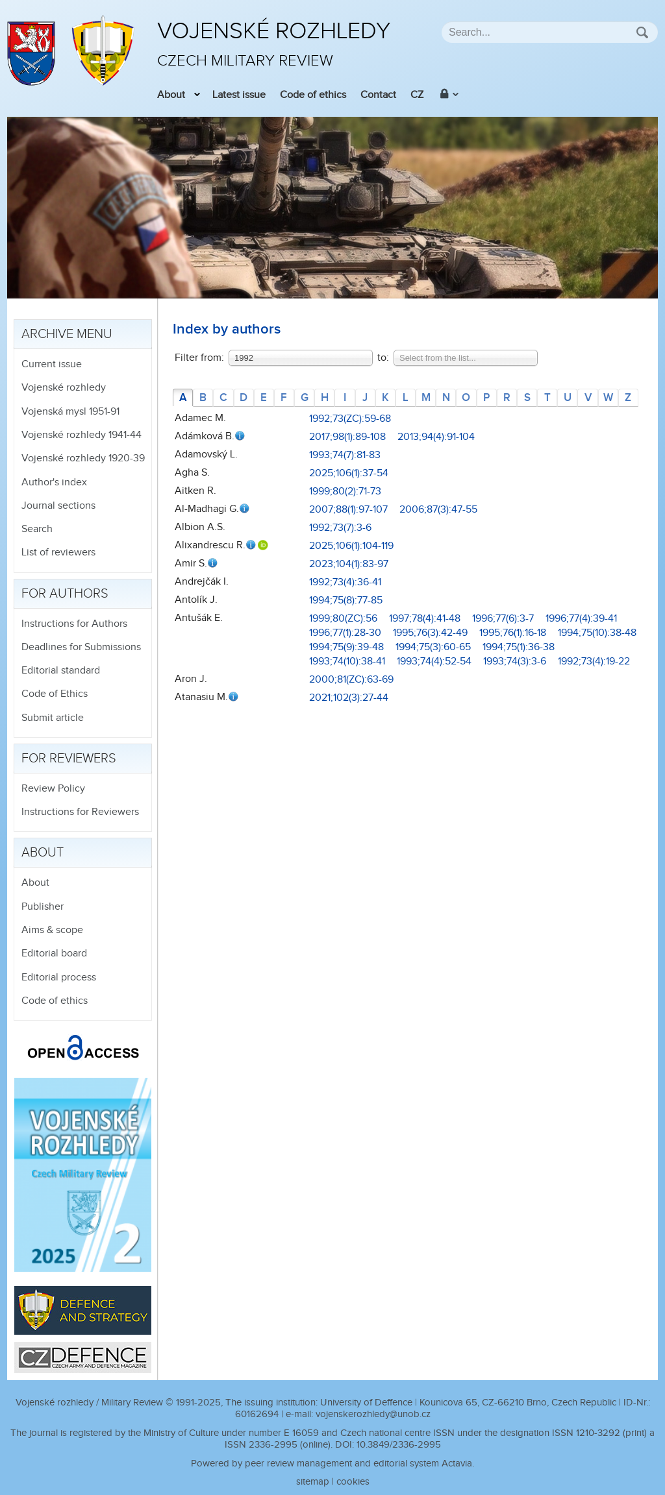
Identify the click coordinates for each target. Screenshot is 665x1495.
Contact (378, 95)
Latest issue (239, 95)
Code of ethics (313, 95)
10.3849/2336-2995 (399, 1444)
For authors (64, 594)
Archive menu (66, 334)
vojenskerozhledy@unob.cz (373, 1414)
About (171, 95)
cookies (353, 1481)
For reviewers (68, 758)
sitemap (312, 1481)
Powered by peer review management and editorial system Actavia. (332, 1463)
